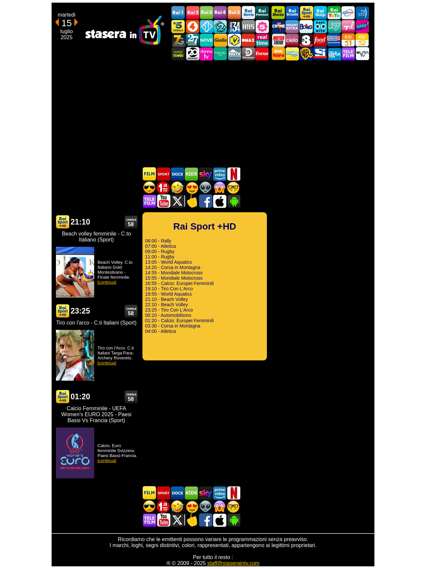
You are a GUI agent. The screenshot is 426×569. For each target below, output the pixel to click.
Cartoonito (320, 26)
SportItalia (320, 53)
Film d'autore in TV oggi (233, 187)
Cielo (292, 40)
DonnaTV (206, 53)
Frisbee (292, 53)
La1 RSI (348, 40)
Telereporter (334, 53)
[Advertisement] (213, 113)
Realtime (262, 40)
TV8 (306, 40)
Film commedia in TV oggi (177, 187)
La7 (334, 26)
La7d (348, 26)
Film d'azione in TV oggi (149, 187)
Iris (248, 26)
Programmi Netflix (233, 174)
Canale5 (178, 26)
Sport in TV (163, 174)
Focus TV (262, 53)
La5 (262, 26)
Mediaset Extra (292, 26)
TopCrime (278, 26)
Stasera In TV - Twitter (177, 201)
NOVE (206, 40)
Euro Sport (348, 13)
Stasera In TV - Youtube (163, 201)
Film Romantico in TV (191, 187)
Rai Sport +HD (306, 13)
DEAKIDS (278, 53)
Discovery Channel (248, 53)
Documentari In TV (177, 174)
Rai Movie (248, 13)
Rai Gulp (320, 13)
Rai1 (178, 13)
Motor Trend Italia (278, 40)
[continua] (107, 282)
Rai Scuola (292, 13)
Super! (362, 26)
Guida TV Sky (205, 174)
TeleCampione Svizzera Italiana (334, 40)
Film (149, 174)
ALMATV (362, 53)
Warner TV (306, 53)
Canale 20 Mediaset (192, 53)
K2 (234, 40)
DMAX (248, 40)
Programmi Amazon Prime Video (219, 174)
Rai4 (220, 13)
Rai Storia (278, 13)
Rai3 (206, 13)
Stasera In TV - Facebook (205, 201)
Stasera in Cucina (191, 201)
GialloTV (220, 40)
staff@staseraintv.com (233, 563)
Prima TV (163, 187)
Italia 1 (206, 26)
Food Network (320, 40)
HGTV (234, 53)
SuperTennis (178, 53)
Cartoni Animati (191, 174)
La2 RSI (362, 40)
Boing (306, 26)
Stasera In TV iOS (219, 201)
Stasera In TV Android (233, 201)
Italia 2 (220, 26)
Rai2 (192, 13)
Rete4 (192, 26)
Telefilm (348, 53)
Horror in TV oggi (219, 187)
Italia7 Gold (178, 40)
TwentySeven (192, 40)
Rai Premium (262, 13)
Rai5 (234, 13)
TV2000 (362, 13)
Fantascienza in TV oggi (205, 187)
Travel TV (220, 53)
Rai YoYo (334, 13)
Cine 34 (234, 26)
